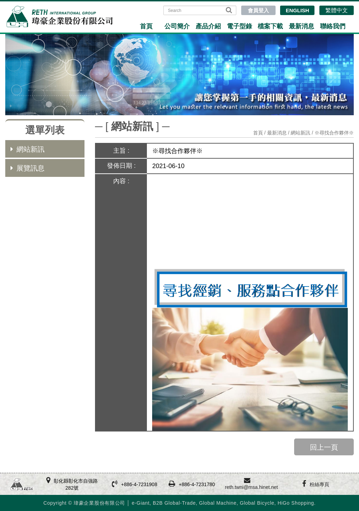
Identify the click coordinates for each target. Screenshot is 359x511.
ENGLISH (297, 10)
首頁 (146, 26)
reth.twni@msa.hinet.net (251, 487)
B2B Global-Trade (174, 503)
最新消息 (301, 26)
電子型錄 (239, 26)
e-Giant (141, 503)
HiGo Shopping (296, 503)
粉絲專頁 (319, 484)
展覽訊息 (28, 168)
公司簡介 (177, 26)
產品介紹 (208, 26)
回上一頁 (324, 447)
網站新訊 (28, 149)
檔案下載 (270, 26)
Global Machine (218, 503)
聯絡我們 (332, 26)
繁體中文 (336, 10)
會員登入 (258, 10)
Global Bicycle (257, 503)
